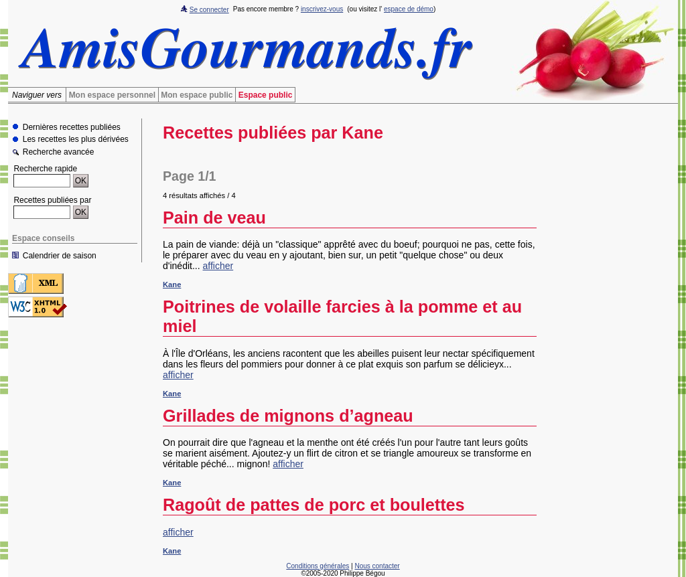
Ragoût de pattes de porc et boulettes (314, 504)
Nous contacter (376, 566)
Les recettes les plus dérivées (76, 140)
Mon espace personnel (112, 95)
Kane (172, 284)
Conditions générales (317, 566)
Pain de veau (214, 217)
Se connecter (209, 9)
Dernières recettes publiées (72, 127)
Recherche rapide (45, 168)
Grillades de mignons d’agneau (288, 415)
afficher (218, 265)
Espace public (265, 95)
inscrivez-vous (322, 9)
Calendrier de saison (59, 255)
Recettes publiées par (52, 200)
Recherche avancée (58, 152)
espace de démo (408, 9)
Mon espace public (196, 95)
